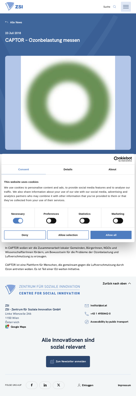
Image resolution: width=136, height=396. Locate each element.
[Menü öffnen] (126, 7)
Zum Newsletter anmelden (68, 362)
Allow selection (68, 234)
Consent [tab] (23, 169)
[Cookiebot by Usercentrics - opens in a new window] (116, 159)
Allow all (111, 234)
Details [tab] (68, 169)
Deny (25, 234)
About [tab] (112, 169)
